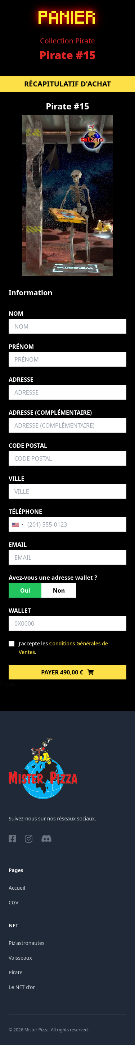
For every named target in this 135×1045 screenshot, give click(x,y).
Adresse (21, 379)
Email (18, 545)
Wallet (20, 611)
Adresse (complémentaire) (50, 412)
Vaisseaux (20, 957)
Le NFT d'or (22, 987)
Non (59, 590)
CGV (13, 902)
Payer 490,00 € (67, 672)
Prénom (21, 346)
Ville (16, 479)
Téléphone (25, 512)
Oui (25, 590)
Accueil (17, 887)
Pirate (15, 972)
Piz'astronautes (27, 943)
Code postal (28, 445)
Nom (16, 313)
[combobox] (17, 524)
